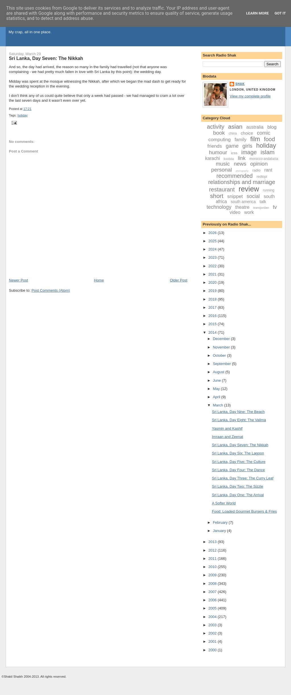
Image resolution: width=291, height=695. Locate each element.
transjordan (261, 207)
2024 (213, 249)
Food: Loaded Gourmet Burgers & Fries (244, 511)
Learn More (257, 13)
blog (272, 127)
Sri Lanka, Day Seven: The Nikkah (46, 58)
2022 (213, 266)
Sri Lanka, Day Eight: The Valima (239, 420)
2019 (213, 291)
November (222, 347)
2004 (213, 617)
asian (235, 126)
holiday (22, 115)
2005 (213, 608)
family (240, 139)
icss (234, 153)
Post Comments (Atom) (51, 290)
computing (219, 139)
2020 (213, 282)
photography (242, 171)
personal (221, 170)
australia (254, 127)
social (253, 196)
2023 (213, 257)
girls (247, 146)
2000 (213, 650)
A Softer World (224, 503)
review (248, 189)
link (242, 158)
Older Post (178, 280)
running (268, 190)
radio (256, 170)
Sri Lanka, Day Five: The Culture (238, 462)
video (235, 212)
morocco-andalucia (264, 159)
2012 (213, 550)
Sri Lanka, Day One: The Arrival (238, 495)
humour (218, 152)
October (220, 355)
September (222, 364)
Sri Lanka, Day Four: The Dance (238, 470)
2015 (213, 324)
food (269, 139)
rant (268, 170)
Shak (240, 83)
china (233, 133)
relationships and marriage (241, 182)
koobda (229, 158)
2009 (213, 575)
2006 (213, 600)
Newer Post (18, 280)
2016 (213, 316)
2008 (213, 583)
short (216, 196)
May (217, 389)
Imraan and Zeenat (227, 437)
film (255, 139)
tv (275, 207)
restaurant (222, 189)
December (222, 339)
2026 (213, 233)
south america (243, 201)
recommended (234, 176)
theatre (242, 207)
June (217, 380)
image (249, 152)
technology (219, 207)
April (217, 397)
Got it (280, 13)
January (220, 531)
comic (263, 133)
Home (99, 280)
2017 (213, 307)
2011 (213, 558)
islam (268, 152)
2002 (213, 633)
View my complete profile (250, 96)
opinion (258, 164)
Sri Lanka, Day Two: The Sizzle (237, 486)
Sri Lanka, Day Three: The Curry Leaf (242, 478)
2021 (213, 274)
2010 (213, 567)
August (219, 372)
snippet (235, 196)
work (249, 212)
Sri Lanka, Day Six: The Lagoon (238, 453)
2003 (213, 625)
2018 (213, 299)
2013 (213, 542)
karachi (212, 158)
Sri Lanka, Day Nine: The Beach (238, 412)
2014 (213, 332)
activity (215, 127)
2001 (213, 641)
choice (247, 133)
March (218, 405)
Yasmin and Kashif (227, 428)
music (223, 164)
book (219, 133)
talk (262, 201)
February (221, 522)
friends (214, 146)
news (240, 164)
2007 (213, 592)
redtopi (262, 177)
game (232, 146)
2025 (213, 241)
